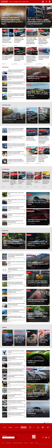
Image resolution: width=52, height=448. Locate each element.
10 (24, 73)
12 (24, 64)
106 (24, 259)
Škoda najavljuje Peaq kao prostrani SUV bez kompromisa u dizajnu (38, 263)
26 (48, 382)
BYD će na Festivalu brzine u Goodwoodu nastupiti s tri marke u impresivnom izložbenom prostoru (16, 290)
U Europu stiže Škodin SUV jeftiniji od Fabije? (16, 87)
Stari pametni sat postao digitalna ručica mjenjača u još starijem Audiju (32, 340)
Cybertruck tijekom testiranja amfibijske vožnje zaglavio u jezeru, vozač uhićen (19, 339)
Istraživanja (29, 30)
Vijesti (12, 2)
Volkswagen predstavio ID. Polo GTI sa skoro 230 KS (37, 220)
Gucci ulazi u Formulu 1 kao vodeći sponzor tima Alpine (7, 58)
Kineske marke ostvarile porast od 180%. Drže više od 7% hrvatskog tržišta (37, 394)
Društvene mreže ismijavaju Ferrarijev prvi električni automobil (19, 40)
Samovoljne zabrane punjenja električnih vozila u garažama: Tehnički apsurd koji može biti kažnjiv (16, 255)
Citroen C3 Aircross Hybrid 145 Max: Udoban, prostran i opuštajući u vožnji (32, 116)
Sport (28, 403)
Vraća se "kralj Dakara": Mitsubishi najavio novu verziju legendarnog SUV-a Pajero (12, 21)
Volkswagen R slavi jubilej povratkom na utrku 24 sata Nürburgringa (36, 411)
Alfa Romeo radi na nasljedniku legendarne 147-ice (37, 77)
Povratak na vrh (47, 422)
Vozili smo (41, 30)
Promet (4, 331)
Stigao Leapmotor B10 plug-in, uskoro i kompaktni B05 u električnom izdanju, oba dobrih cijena (44, 40)
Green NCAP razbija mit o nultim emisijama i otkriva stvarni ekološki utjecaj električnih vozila (31, 40)
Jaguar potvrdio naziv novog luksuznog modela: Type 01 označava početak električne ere (16, 276)
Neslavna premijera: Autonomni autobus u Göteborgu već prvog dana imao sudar (7, 338)
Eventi (28, 2)
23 (24, 379)
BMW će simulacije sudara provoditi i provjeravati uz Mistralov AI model (7, 40)
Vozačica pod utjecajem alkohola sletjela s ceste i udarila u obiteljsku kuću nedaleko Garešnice (16, 95)
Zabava (16, 30)
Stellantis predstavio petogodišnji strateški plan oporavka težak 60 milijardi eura (45, 182)
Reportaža (29, 369)
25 (24, 404)
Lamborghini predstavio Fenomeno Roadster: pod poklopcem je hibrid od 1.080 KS (16, 317)
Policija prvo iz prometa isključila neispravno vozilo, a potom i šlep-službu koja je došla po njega (16, 382)
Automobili (3, 7)
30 (48, 399)
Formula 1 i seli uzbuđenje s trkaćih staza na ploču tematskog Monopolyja (43, 158)
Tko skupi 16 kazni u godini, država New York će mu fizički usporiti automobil (39, 22)
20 (48, 224)
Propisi (28, 7)
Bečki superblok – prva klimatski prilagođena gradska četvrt (37, 300)
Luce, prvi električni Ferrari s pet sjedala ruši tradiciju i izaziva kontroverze (19, 58)
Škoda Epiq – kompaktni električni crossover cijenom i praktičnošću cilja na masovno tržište (31, 158)
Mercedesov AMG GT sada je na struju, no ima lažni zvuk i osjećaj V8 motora (38, 93)
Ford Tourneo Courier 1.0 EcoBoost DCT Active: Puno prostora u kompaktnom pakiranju (43, 115)
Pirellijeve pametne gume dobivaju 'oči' (36, 361)
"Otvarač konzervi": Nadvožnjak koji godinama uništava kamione (38, 281)
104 (24, 147)
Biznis (44, 173)
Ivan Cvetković (40, 45)
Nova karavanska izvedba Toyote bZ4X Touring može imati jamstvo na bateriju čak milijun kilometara (38, 315)
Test (14, 2)
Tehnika (25, 2)
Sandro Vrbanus (10, 73)
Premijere (18, 2)
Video (28, 272)
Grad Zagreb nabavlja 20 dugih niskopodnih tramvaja (43, 58)
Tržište (22, 2)
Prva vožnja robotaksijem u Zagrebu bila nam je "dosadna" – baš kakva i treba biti (37, 377)
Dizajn (28, 194)
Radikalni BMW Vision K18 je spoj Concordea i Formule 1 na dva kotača (38, 202)
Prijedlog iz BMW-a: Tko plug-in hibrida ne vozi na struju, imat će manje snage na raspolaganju (43, 139)
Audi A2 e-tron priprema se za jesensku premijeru (31, 138)
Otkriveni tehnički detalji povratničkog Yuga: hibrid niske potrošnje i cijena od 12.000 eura (31, 59)
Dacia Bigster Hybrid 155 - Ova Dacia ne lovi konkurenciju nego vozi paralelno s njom (13, 117)
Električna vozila (13, 174)
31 (24, 210)
